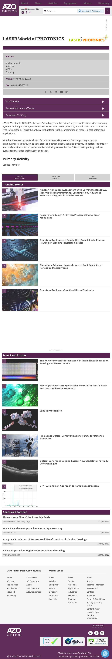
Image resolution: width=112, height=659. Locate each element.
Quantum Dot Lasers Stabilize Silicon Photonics (67, 290)
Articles (52, 581)
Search (90, 581)
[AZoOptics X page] (30, 12)
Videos (52, 588)
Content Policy (93, 609)
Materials (72, 584)
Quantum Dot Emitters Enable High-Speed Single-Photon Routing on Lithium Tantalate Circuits (72, 241)
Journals (53, 599)
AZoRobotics (12, 584)
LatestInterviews (92, 177)
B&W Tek (11, 532)
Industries (72, 592)
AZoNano (11, 581)
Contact (90, 592)
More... (106, 3)
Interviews (54, 595)
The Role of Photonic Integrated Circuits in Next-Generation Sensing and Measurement (74, 362)
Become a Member (95, 584)
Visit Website (12, 101)
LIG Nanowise (14, 555)
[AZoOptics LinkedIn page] (23, 12)
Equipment (54, 584)
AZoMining (11, 595)
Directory (53, 592)
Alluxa (10, 543)
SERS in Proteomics (51, 410)
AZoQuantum (32, 581)
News (51, 577)
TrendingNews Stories (20, 177)
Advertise (91, 595)
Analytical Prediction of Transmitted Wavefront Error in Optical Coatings (45, 539)
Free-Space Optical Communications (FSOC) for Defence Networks (72, 437)
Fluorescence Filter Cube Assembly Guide (26, 517)
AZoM (9, 577)
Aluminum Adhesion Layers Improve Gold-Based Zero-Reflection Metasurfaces (71, 266)
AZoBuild (11, 592)
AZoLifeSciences (33, 592)
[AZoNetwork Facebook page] (26, 12)
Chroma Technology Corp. (19, 521)
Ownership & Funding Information (93, 615)
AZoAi (29, 584)
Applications (73, 588)
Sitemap (71, 599)
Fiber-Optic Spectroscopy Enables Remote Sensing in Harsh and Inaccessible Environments (73, 387)
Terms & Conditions (96, 599)
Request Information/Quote (19, 108)
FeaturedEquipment (56, 177)
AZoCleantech (13, 588)
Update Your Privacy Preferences (23, 655)
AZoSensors (31, 577)
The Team (72, 602)
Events (71, 581)
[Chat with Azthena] (105, 653)
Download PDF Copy (15, 115)
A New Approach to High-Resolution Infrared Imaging (34, 550)
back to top (98, 625)
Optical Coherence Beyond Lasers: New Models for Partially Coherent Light (74, 462)
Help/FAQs (72, 595)
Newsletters (92, 588)
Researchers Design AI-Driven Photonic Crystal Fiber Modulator (70, 216)
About (89, 577)
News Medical (32, 588)
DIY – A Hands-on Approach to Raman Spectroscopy (69, 485)
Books (70, 577)
